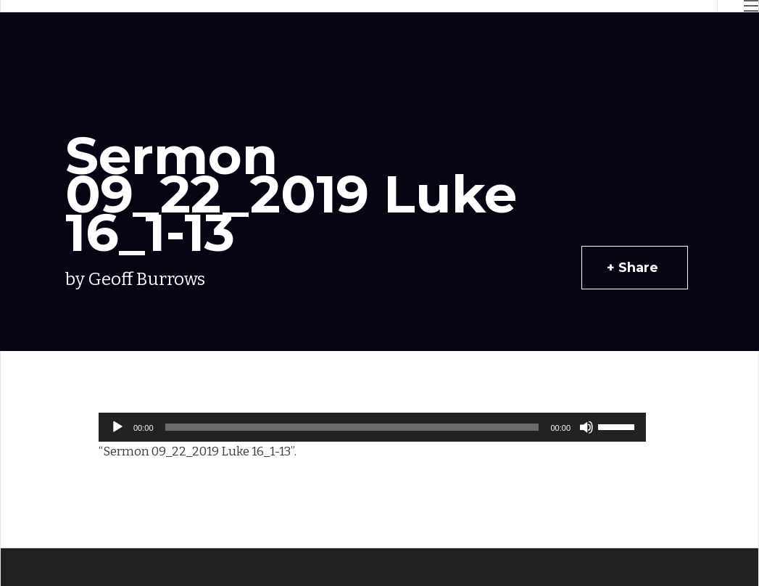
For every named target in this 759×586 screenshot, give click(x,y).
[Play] (117, 427)
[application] (372, 427)
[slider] (352, 427)
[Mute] (586, 427)
